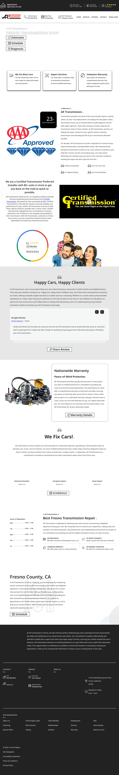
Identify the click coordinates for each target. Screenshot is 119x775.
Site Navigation (8, 752)
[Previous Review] (97, 312)
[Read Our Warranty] (79, 415)
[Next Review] (102, 312)
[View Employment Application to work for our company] (90, 6)
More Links (113, 17)
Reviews (95, 17)
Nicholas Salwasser (17, 321)
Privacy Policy (8, 765)
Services (86, 17)
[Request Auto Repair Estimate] (101, 539)
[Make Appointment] (58, 493)
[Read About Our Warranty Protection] (63, 548)
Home (78, 17)
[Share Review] (32, 251)
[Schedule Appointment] (63, 539)
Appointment (12, 4)
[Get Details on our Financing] (101, 548)
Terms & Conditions (10, 761)
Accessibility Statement (11, 756)
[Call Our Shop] (14, 677)
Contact (103, 17)
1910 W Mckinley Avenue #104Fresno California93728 (100, 681)
